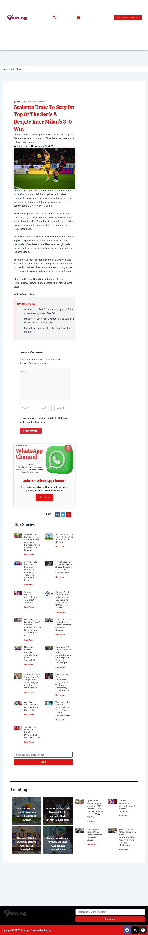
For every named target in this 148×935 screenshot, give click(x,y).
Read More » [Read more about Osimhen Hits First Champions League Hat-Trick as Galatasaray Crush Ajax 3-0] (60, 701)
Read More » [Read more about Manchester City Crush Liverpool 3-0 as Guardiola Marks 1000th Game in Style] (60, 577)
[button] (54, 17)
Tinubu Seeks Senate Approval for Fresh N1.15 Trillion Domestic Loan (63, 725)
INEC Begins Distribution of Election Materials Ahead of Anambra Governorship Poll (32, 627)
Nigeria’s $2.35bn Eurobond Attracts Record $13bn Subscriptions (32, 653)
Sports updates (44, 282)
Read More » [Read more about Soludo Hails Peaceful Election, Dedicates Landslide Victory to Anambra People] (29, 585)
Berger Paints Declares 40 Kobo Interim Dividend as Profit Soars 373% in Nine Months (63, 600)
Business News (28, 282)
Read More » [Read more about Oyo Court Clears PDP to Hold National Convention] (29, 732)
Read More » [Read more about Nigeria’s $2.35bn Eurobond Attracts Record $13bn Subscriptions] (29, 665)
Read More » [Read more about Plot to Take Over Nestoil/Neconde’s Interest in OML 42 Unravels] (60, 547)
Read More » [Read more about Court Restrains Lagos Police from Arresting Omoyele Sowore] (60, 635)
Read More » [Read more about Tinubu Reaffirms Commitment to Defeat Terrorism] (29, 607)
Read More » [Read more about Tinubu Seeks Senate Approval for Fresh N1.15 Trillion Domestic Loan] (60, 737)
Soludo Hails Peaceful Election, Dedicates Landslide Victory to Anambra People (30, 571)
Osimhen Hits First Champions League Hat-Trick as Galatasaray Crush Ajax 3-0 (63, 688)
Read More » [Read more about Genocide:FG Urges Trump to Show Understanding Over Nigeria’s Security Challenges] (60, 667)
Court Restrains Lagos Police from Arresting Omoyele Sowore (64, 624)
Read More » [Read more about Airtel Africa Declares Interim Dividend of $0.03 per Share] (29, 768)
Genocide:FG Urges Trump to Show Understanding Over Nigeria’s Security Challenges (64, 655)
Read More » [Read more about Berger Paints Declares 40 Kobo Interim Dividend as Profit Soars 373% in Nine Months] (60, 612)
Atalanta (23, 263)
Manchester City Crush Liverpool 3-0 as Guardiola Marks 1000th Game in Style (64, 567)
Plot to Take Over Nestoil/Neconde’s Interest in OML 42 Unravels (65, 538)
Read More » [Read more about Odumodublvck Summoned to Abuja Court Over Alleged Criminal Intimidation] (29, 699)
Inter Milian (32, 101)
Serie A (42, 101)
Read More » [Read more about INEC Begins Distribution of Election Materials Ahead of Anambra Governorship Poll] (29, 640)
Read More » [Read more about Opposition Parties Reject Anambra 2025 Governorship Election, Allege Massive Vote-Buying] (29, 555)
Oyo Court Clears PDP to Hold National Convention (31, 723)
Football (21, 101)
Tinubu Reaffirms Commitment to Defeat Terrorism (31, 597)
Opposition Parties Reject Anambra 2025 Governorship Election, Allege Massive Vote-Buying (32, 542)
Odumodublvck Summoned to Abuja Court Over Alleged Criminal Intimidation (32, 687)
